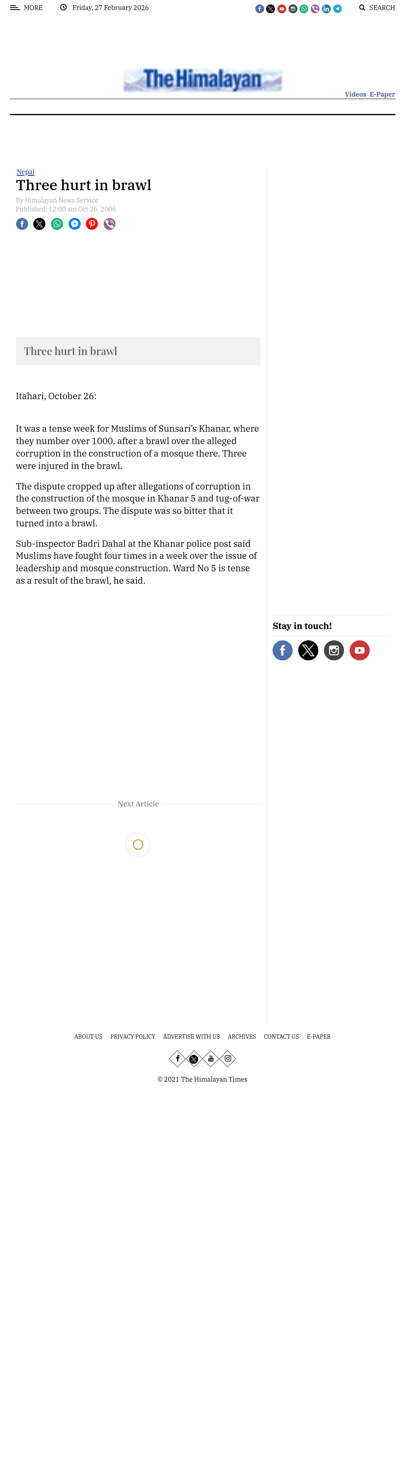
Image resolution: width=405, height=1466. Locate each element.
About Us (88, 1036)
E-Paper (382, 94)
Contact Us (281, 1036)
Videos (355, 94)
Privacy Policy (132, 1036)
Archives (242, 1036)
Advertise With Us (191, 1036)
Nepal (26, 172)
